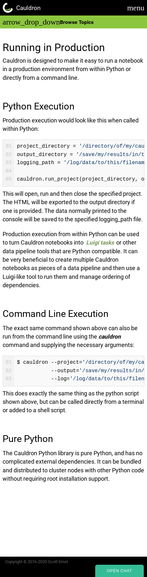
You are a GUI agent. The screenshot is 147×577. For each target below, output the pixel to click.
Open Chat (119, 571)
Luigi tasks (100, 242)
